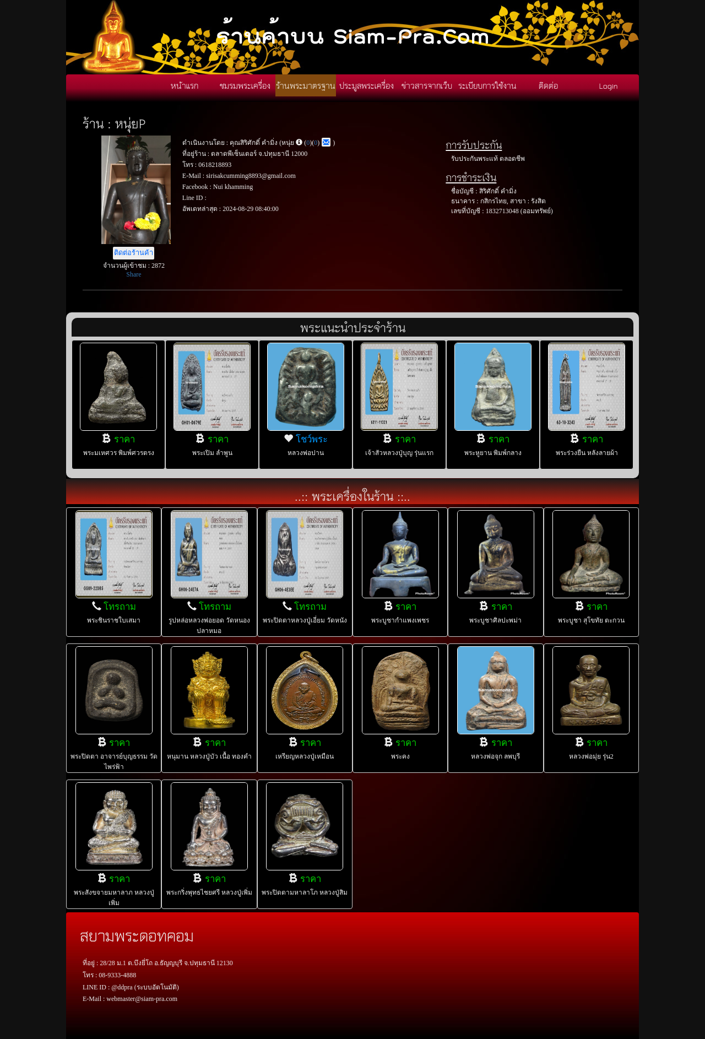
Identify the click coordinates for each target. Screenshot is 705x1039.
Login (608, 85)
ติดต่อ (548, 85)
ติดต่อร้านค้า (133, 253)
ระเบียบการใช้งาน (487, 85)
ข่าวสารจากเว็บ (427, 85)
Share (133, 274)
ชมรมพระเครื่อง (245, 85)
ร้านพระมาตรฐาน (305, 85)
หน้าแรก (184, 85)
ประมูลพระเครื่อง (366, 85)
